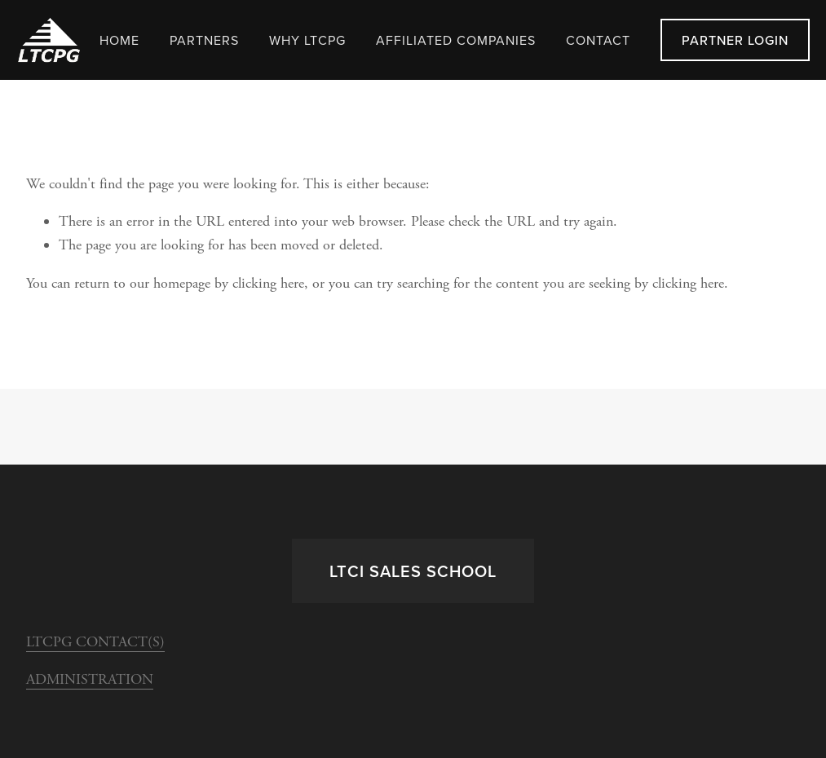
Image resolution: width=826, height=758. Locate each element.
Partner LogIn (735, 40)
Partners (204, 40)
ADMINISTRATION (89, 679)
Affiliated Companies (456, 40)
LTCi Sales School (413, 571)
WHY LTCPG (307, 40)
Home (119, 40)
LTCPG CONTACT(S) (95, 641)
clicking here (268, 283)
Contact (598, 40)
